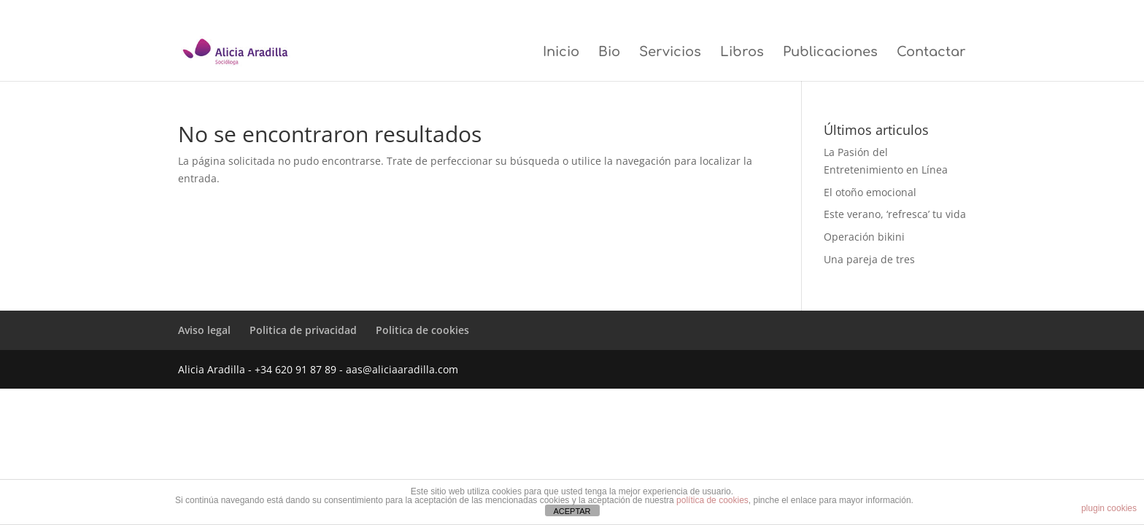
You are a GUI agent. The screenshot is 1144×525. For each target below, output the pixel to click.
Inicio (561, 53)
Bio (609, 53)
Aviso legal (790, 12)
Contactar (931, 53)
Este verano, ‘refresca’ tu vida (895, 214)
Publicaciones (830, 53)
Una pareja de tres (869, 259)
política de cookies (712, 500)
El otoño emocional (870, 192)
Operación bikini (864, 237)
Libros (742, 53)
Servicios (670, 53)
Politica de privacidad (856, 12)
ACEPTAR (571, 511)
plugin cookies (1109, 508)
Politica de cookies (935, 12)
